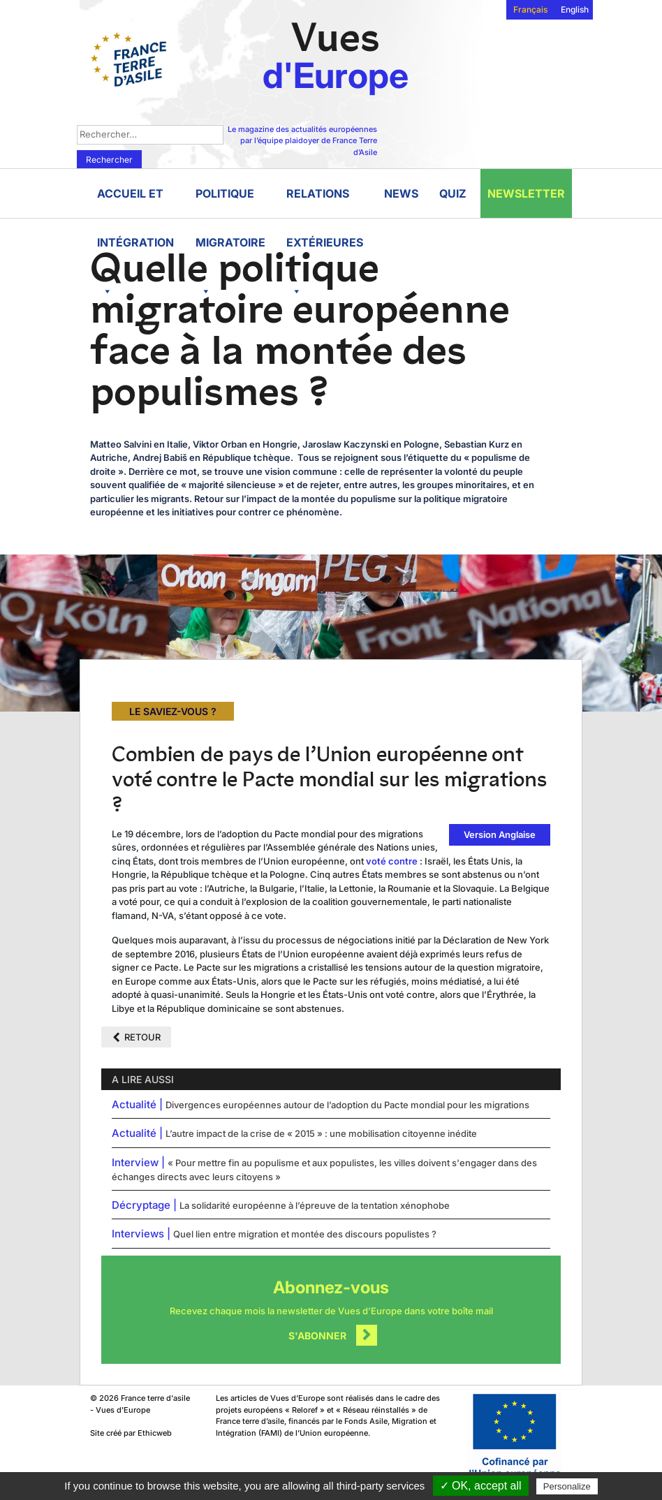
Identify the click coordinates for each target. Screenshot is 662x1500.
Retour (142, 1037)
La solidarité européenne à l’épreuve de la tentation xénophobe (314, 1205)
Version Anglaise (500, 834)
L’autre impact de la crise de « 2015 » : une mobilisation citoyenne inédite (321, 1133)
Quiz (452, 193)
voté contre (392, 861)
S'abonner (317, 1335)
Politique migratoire (230, 202)
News (401, 193)
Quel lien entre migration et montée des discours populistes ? (304, 1234)
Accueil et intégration (135, 202)
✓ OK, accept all (481, 1486)
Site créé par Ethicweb (131, 1433)
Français (530, 9)
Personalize (567, 1486)
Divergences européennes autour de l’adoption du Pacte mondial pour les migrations (347, 1104)
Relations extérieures (324, 202)
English (575, 9)
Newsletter (526, 193)
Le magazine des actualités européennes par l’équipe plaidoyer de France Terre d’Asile (302, 140)
